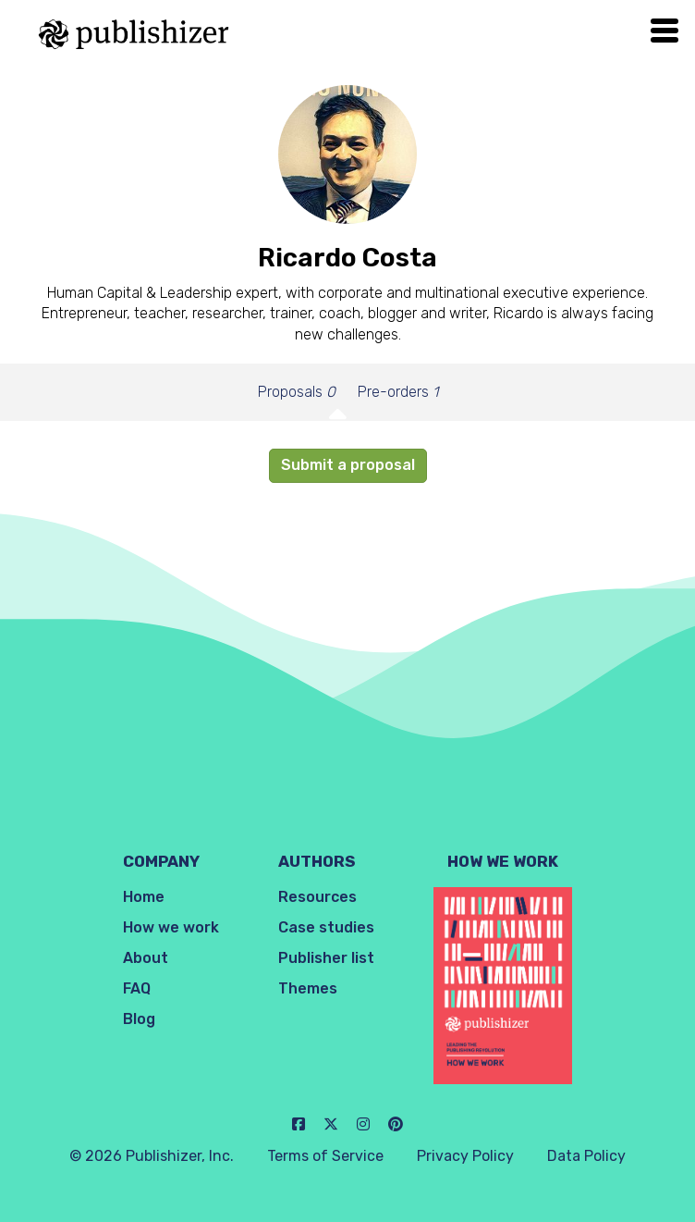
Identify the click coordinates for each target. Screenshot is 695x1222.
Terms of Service (325, 1156)
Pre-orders (398, 392)
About (145, 958)
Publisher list (326, 958)
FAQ (137, 988)
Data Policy (586, 1156)
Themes (307, 988)
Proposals (296, 392)
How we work (171, 927)
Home (144, 897)
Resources (317, 897)
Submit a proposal (348, 465)
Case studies (326, 927)
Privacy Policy (465, 1156)
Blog (139, 1019)
